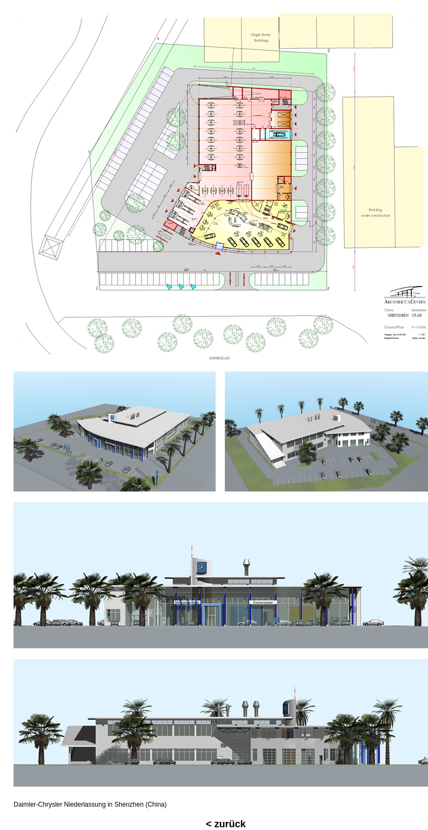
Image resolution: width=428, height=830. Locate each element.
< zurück (226, 824)
